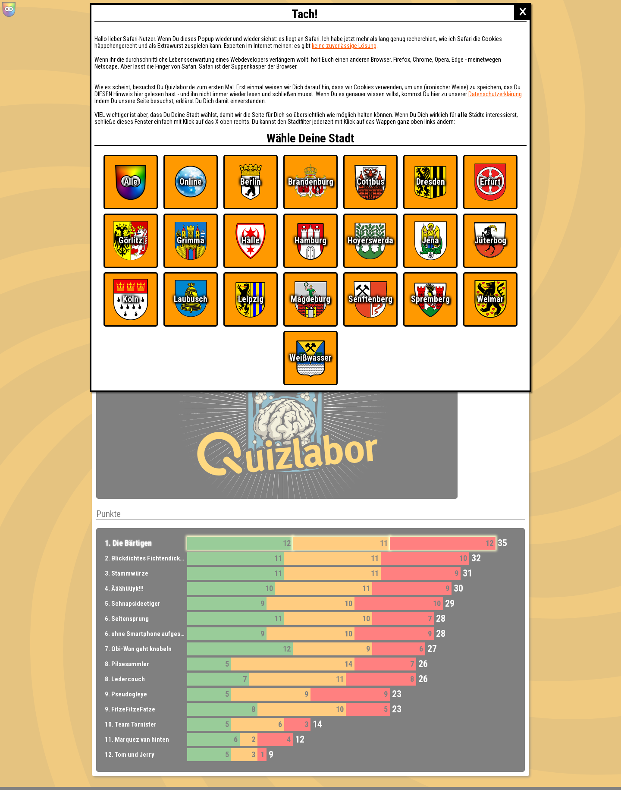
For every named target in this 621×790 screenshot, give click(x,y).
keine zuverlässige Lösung (344, 45)
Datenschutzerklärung (495, 94)
